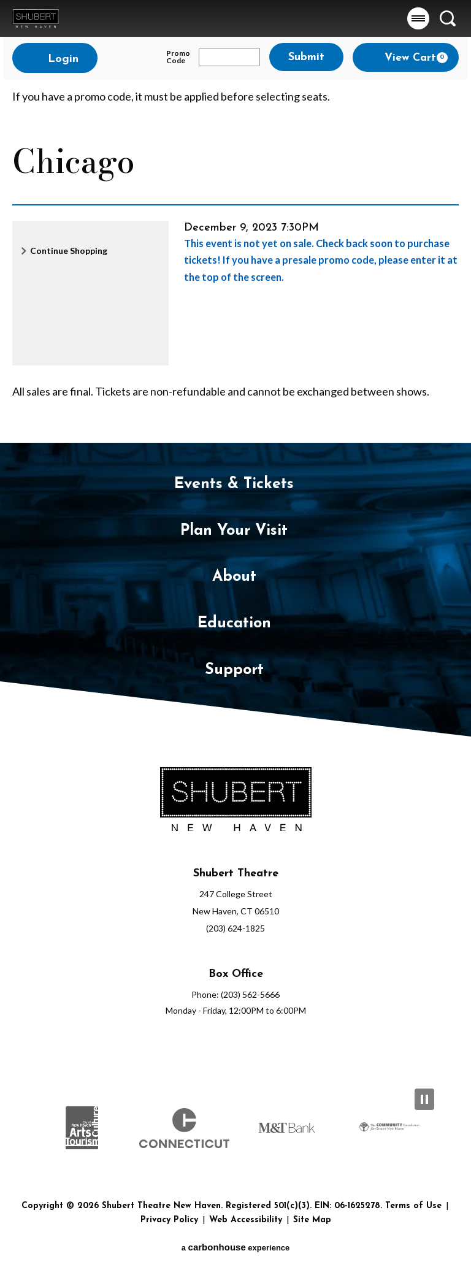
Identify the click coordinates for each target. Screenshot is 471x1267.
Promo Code (178, 57)
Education (234, 623)
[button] (418, 18)
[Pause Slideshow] (424, 1099)
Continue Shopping (68, 250)
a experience (236, 1247)
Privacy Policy (169, 1220)
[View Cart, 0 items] (406, 57)
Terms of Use (413, 1206)
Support (234, 670)
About (234, 576)
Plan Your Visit (234, 530)
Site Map (312, 1220)
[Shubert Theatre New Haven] (235, 801)
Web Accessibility (245, 1220)
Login (54, 58)
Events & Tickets (234, 484)
